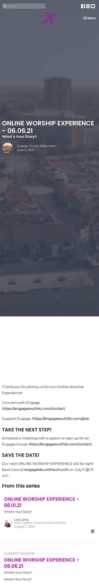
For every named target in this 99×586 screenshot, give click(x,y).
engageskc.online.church (46, 470)
